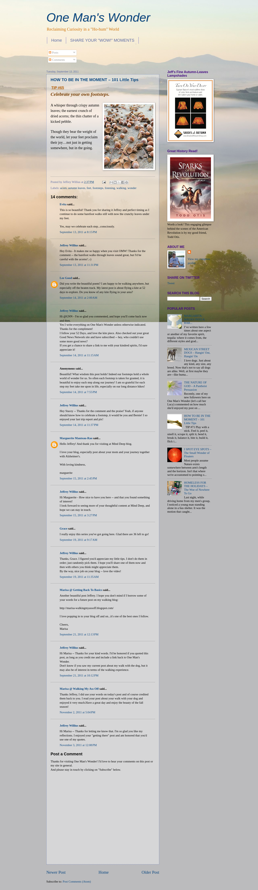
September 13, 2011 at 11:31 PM (79, 264)
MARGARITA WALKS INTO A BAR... (194, 319)
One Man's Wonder (98, 17)
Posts (53, 52)
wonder (132, 188)
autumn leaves (76, 188)
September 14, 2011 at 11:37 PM (79, 424)
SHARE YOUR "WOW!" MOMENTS (102, 40)
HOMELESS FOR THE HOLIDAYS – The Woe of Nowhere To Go (196, 488)
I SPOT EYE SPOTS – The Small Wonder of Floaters (197, 453)
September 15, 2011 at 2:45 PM (78, 478)
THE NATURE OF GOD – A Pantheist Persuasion (195, 386)
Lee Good (66, 278)
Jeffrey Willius (69, 245)
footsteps (98, 188)
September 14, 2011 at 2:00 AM (78, 297)
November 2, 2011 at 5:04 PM (77, 712)
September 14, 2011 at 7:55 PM (78, 392)
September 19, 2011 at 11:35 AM (79, 576)
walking (121, 188)
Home (56, 40)
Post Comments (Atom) (77, 881)
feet (89, 188)
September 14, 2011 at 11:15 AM (79, 355)
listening (110, 188)
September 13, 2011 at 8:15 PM (78, 232)
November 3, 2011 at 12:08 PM (78, 745)
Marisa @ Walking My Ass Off (79, 688)
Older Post (150, 872)
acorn (63, 188)
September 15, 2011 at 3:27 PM (78, 515)
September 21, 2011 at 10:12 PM (79, 675)
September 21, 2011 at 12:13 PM (79, 634)
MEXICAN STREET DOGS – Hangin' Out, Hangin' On (197, 353)
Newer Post (56, 872)
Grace (63, 528)
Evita (63, 204)
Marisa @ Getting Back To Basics (81, 590)
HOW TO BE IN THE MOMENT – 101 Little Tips (94, 79)
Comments (57, 59)
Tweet (171, 283)
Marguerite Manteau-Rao (76, 438)
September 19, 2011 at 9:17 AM (78, 539)
